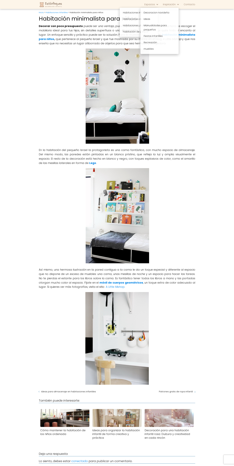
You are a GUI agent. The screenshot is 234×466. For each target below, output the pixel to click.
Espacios (149, 4)
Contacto (189, 4)
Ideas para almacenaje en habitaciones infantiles (68, 391)
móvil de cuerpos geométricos (121, 282)
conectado (79, 461)
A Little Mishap (115, 287)
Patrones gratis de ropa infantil (176, 391)
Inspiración (169, 4)
